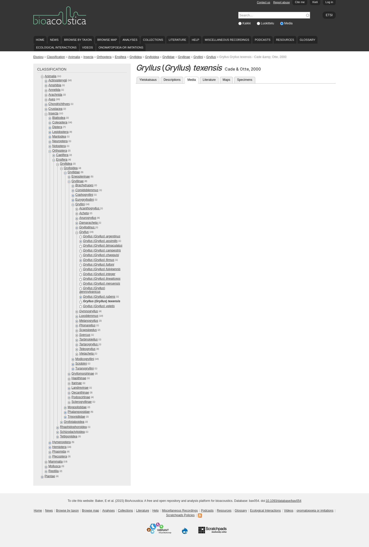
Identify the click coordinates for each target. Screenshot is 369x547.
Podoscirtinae (80, 397)
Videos (87, 47)
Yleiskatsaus (148, 80)
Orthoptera (104, 57)
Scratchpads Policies (180, 515)
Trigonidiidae (76, 416)
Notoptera (59, 146)
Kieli (315, 2)
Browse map (107, 39)
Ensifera (120, 57)
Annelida (54, 90)
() (101, 236)
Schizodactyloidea (72, 432)
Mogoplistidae (77, 407)
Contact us (263, 2)
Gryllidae (168, 57)
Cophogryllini (84, 195)
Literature (177, 39)
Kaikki (246, 23)
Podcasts (262, 39)
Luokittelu (268, 23)
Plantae (50, 476)
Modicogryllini (84, 359)
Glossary (307, 39)
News (54, 39)
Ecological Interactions (56, 47)
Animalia (74, 57)
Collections (153, 39)
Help (195, 39)
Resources (285, 39)
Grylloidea (152, 57)
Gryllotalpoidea (74, 422)
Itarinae (76, 383)
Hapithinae (78, 378)
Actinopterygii (57, 80)
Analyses (129, 39)
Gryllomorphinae (82, 373)
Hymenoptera (61, 442)
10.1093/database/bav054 (283, 501)
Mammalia (55, 461)
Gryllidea (136, 57)
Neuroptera (60, 141)
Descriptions (171, 80)
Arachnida (55, 94)
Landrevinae (79, 387)
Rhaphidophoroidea (73, 427)
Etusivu (38, 57)
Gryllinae (184, 57)
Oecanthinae (80, 392)
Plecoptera (59, 456)
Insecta (88, 57)
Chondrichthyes (59, 104)
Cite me (300, 2)
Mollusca (54, 466)
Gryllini (198, 57)
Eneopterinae (80, 176)
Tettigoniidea (68, 436)
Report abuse (281, 2)
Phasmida (59, 451)
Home (40, 39)
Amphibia (54, 85)
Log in (329, 2)
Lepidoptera (60, 132)
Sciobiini (81, 363)
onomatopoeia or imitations (120, 47)
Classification (56, 57)
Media (288, 23)
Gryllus (211, 57)
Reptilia (53, 471)
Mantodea (59, 136)
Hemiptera (59, 447)
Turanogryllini (84, 368)
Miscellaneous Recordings (227, 39)
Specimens (244, 80)
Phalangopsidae (79, 412)
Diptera (57, 127)
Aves (51, 99)
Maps (226, 80)
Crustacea (55, 109)
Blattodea (58, 118)
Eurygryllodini (84, 199)
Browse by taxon (78, 39)
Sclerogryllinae (81, 402)
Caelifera (62, 155)
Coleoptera (59, 122)
